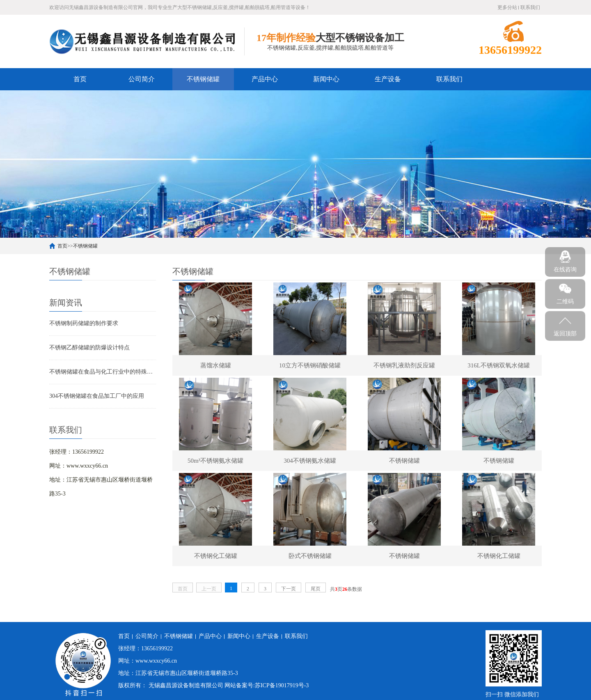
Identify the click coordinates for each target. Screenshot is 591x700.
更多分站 (507, 7)
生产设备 (388, 79)
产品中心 (265, 79)
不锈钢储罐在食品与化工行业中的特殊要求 (102, 372)
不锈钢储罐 (203, 79)
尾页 (316, 589)
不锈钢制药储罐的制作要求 (83, 323)
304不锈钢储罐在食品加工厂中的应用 (96, 396)
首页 (80, 79)
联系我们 (530, 7)
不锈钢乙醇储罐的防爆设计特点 (89, 347)
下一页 (288, 589)
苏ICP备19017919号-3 (282, 685)
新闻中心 (326, 79)
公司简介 (141, 79)
